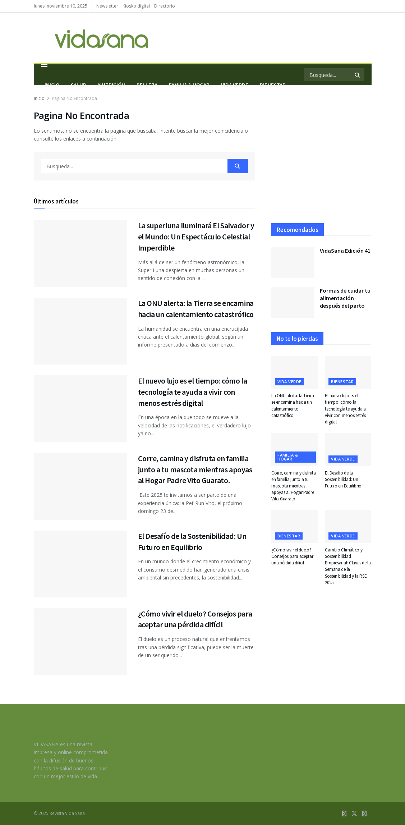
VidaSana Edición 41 (345, 250)
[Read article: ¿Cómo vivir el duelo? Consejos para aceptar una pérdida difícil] (80, 641)
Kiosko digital (136, 6)
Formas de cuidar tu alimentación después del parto (345, 298)
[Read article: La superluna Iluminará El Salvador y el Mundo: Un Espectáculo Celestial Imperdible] (80, 253)
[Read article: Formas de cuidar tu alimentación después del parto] (292, 302)
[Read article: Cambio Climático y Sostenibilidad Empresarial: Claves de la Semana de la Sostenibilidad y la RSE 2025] (348, 526)
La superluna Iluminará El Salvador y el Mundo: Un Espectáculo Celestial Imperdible (196, 236)
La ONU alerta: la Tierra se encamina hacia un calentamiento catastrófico (292, 405)
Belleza (147, 85)
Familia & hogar (287, 457)
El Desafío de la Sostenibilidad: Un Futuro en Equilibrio (343, 479)
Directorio (164, 6)
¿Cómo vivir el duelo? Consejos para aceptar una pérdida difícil (292, 556)
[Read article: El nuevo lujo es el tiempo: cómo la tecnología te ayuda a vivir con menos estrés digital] (80, 408)
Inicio (52, 85)
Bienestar (342, 381)
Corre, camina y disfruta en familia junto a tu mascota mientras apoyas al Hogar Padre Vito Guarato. (195, 469)
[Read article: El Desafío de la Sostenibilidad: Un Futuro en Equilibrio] (80, 564)
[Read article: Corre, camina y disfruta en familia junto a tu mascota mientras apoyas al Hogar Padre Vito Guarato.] (80, 486)
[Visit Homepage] (91, 38)
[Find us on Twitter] (354, 814)
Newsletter (107, 6)
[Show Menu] (44, 64)
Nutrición (111, 85)
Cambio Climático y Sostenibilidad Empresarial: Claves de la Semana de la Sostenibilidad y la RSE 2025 (348, 566)
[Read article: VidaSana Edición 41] (292, 262)
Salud (79, 85)
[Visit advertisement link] (321, 159)
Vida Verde (289, 381)
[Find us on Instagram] (364, 814)
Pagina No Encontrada (74, 98)
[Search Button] (237, 166)
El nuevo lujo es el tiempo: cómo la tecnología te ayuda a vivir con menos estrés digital (192, 392)
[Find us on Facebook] (344, 814)
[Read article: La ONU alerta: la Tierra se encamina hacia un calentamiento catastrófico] (80, 331)
